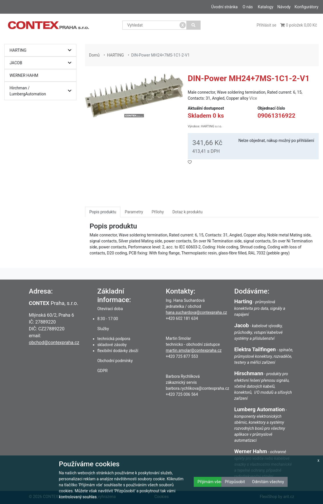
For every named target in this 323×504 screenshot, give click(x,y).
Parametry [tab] (134, 212)
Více (253, 98)
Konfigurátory (306, 7)
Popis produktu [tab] (102, 212)
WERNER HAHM (24, 75)
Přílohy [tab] (158, 212)
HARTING (42, 50)
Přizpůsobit (235, 481)
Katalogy (265, 7)
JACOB (42, 63)
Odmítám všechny (268, 481)
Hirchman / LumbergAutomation (42, 91)
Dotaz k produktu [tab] (187, 212)
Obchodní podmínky (115, 360)
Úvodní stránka (224, 7)
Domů (94, 55)
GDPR (102, 370)
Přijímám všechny (213, 481)
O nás (248, 7)
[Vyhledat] (194, 25)
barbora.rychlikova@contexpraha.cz (197, 388)
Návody (284, 7)
